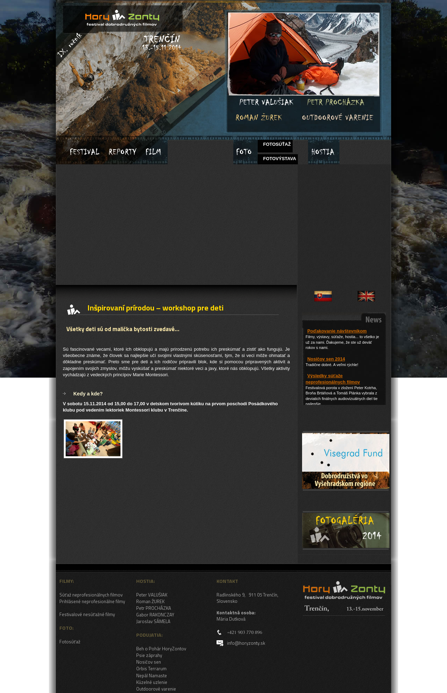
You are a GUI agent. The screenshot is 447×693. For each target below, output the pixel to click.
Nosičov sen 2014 (326, 359)
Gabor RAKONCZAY (155, 614)
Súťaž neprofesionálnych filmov (91, 594)
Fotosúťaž (69, 641)
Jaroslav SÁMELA (153, 621)
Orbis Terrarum (151, 668)
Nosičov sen (148, 661)
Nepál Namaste (151, 675)
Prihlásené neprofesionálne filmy (92, 601)
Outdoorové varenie (156, 688)
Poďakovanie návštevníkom (337, 331)
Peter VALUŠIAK (151, 594)
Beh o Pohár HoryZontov (161, 648)
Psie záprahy (149, 655)
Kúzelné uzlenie (151, 682)
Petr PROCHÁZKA (153, 608)
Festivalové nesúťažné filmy (87, 614)
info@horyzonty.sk (246, 643)
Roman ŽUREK (150, 601)
